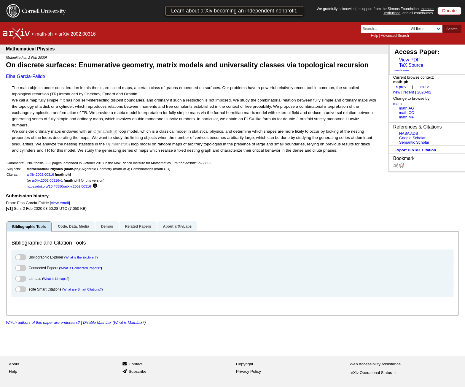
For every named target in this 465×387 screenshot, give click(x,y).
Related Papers (138, 226)
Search (452, 29)
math (397, 103)
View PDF (409, 59)
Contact (136, 364)
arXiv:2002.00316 (40, 174)
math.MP (406, 117)
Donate (449, 10)
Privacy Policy (248, 371)
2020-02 (424, 92)
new (396, 92)
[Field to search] (425, 29)
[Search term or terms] (387, 29)
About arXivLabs (177, 226)
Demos (107, 226)
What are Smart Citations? (82, 289)
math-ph (44, 34)
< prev (401, 87)
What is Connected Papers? (80, 268)
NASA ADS (408, 133)
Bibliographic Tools (29, 227)
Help (374, 36)
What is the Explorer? (81, 257)
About (14, 364)
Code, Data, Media (73, 226)
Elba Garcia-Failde (25, 76)
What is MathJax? (129, 322)
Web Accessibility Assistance (375, 364)
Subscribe (137, 371)
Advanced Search (395, 36)
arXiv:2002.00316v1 (47, 180)
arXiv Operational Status (373, 372)
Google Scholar (412, 138)
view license (401, 70)
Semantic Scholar (414, 142)
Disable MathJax (97, 322)
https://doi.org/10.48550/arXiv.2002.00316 (59, 186)
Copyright (244, 364)
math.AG (406, 108)
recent (408, 92)
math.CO (406, 112)
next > (423, 87)
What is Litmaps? (55, 278)
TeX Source (411, 65)
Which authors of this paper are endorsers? (43, 322)
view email (60, 203)
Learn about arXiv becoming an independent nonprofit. (234, 11)
